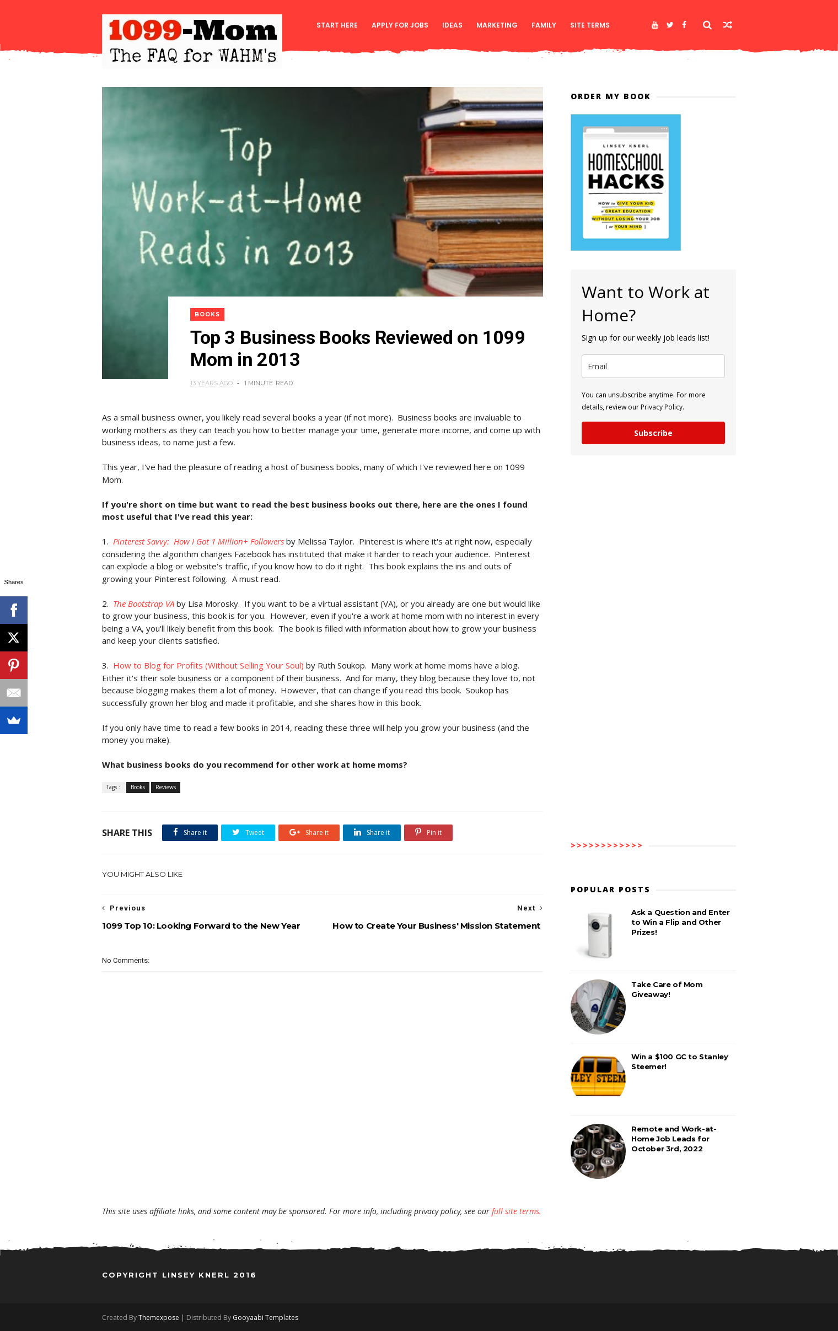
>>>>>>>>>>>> (607, 845)
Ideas (452, 25)
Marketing (497, 25)
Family (543, 25)
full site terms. (516, 1211)
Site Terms (590, 25)
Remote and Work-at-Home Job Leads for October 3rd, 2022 (673, 1138)
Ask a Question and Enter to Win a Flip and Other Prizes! (680, 922)
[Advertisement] (322, 1173)
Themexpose (158, 1317)
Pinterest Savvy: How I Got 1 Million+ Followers (198, 541)
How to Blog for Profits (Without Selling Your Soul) (208, 665)
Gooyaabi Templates (265, 1317)
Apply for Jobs (400, 25)
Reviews (165, 787)
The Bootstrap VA (143, 603)
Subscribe (653, 433)
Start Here (337, 25)
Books (207, 314)
